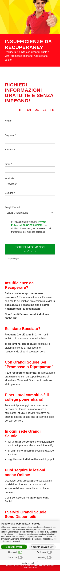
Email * (8, 164)
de (37, 109)
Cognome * (10, 135)
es (44, 109)
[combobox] (30, 184)
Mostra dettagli (29, 562)
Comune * (10, 193)
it (20, 109)
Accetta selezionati (42, 547)
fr (52, 109)
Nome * (8, 120)
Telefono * (10, 149)
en (29, 109)
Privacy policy (13, 565)
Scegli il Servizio (13, 207)
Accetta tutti (14, 547)
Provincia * (10, 178)
